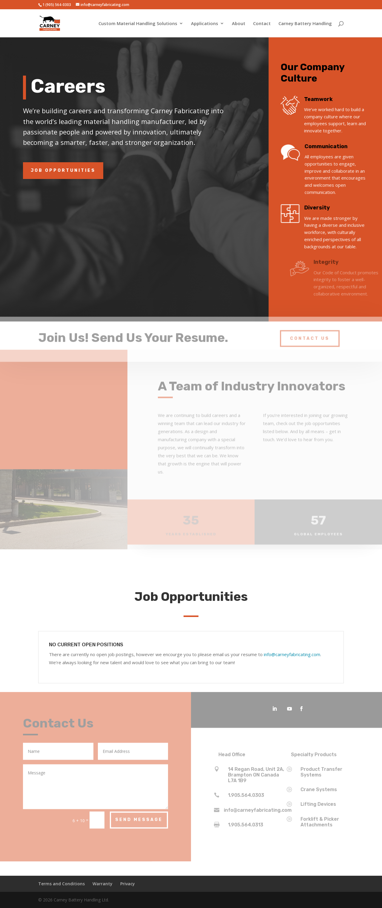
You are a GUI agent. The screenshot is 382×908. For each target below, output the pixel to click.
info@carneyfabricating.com (292, 654)
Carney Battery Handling (305, 23)
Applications (204, 23)
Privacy (127, 883)
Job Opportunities (63, 170)
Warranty (103, 883)
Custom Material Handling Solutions (137, 23)
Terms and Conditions (61, 883)
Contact (262, 23)
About (238, 23)
